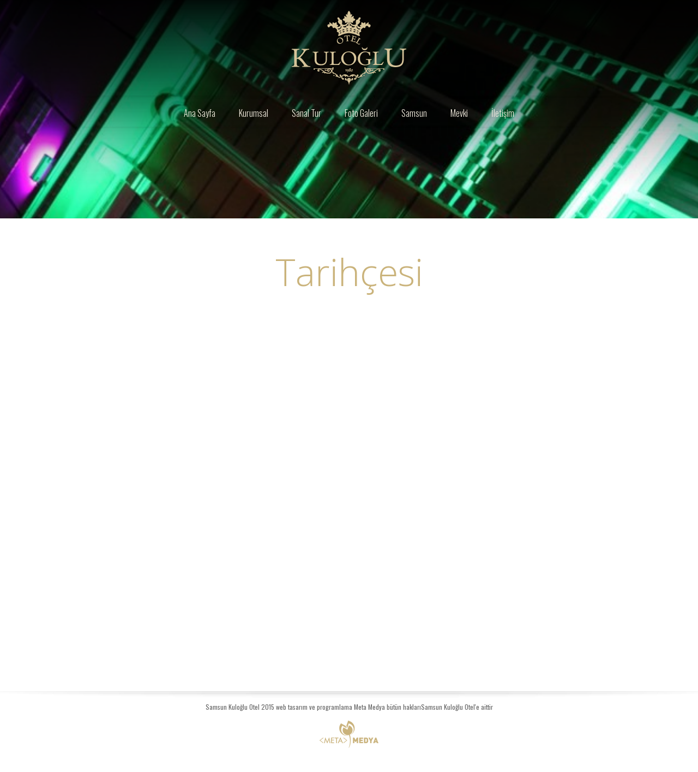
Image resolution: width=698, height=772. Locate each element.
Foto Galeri (361, 113)
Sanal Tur (306, 113)
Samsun (414, 113)
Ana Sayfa (199, 113)
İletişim (502, 113)
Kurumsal (253, 113)
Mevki (459, 113)
